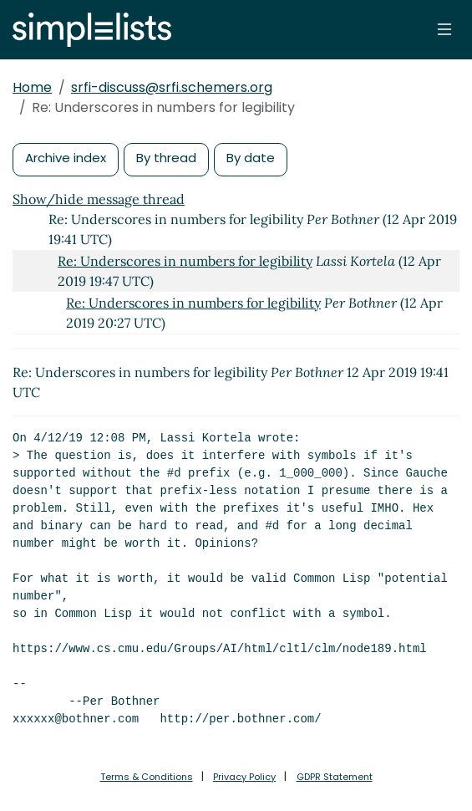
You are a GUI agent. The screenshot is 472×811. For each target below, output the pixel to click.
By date (250, 157)
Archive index (65, 157)
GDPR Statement (335, 776)
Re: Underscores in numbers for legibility (185, 260)
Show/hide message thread (99, 199)
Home (32, 87)
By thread (166, 157)
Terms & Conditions (146, 776)
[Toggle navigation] (444, 29)
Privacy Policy (244, 776)
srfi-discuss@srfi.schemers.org (171, 87)
